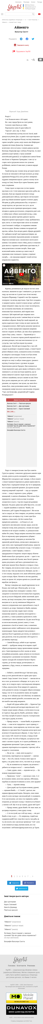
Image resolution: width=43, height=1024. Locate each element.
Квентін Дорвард (10, 907)
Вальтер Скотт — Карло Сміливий (18, 409)
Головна (11, 965)
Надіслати (14, 883)
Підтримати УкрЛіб (21, 51)
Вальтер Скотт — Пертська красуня (19, 403)
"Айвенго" (14, 416)
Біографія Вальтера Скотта (16, 430)
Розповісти (29, 883)
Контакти (18, 2)
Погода (39, 2)
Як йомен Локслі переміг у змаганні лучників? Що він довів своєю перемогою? (21, 425)
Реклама (26, 2)
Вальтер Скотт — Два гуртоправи (18, 406)
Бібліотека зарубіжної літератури (12, 19)
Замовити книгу (21, 45)
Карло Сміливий (10, 904)
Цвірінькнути (21, 888)
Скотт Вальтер (32, 19)
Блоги (33, 2)
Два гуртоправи (10, 902)
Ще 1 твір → (11, 411)
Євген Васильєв (28, 984)
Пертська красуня (11, 910)
